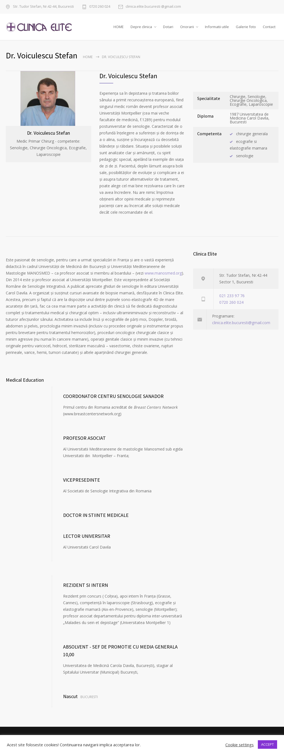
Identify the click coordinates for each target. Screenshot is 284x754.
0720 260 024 (99, 7)
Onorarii (187, 30)
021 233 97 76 (232, 302)
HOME (118, 30)
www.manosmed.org (163, 280)
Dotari (168, 30)
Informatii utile (217, 30)
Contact (269, 30)
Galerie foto (246, 30)
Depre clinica (141, 30)
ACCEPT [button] (267, 744)
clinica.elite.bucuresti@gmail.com (241, 329)
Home (88, 63)
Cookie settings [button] (239, 744)
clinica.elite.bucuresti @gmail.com (153, 7)
